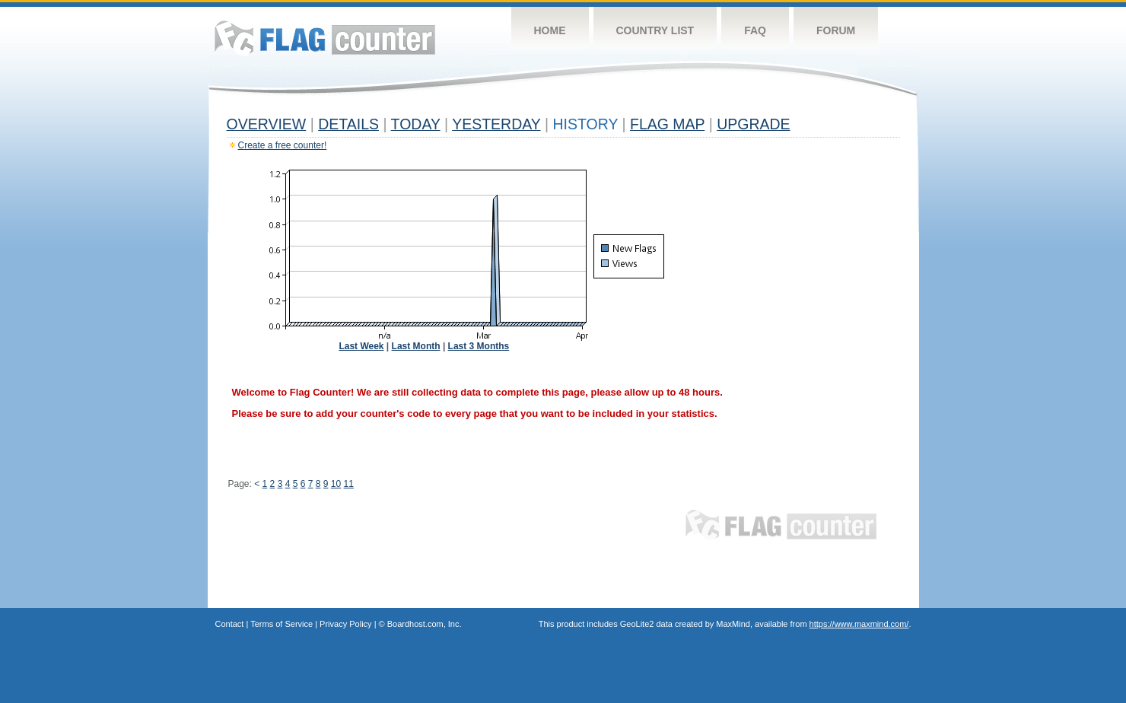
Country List (655, 30)
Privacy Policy (345, 623)
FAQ (755, 30)
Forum (835, 30)
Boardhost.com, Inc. (424, 623)
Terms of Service (281, 623)
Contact (229, 623)
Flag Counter (325, 38)
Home (550, 30)
